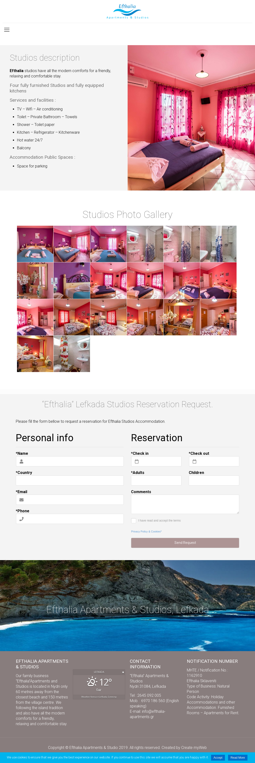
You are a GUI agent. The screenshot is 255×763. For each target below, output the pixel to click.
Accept (218, 757)
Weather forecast (99, 697)
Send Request (185, 543)
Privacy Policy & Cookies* (146, 531)
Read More (237, 757)
